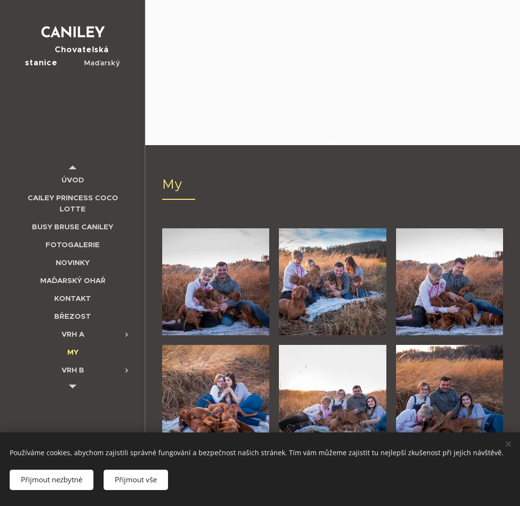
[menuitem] (72, 179)
